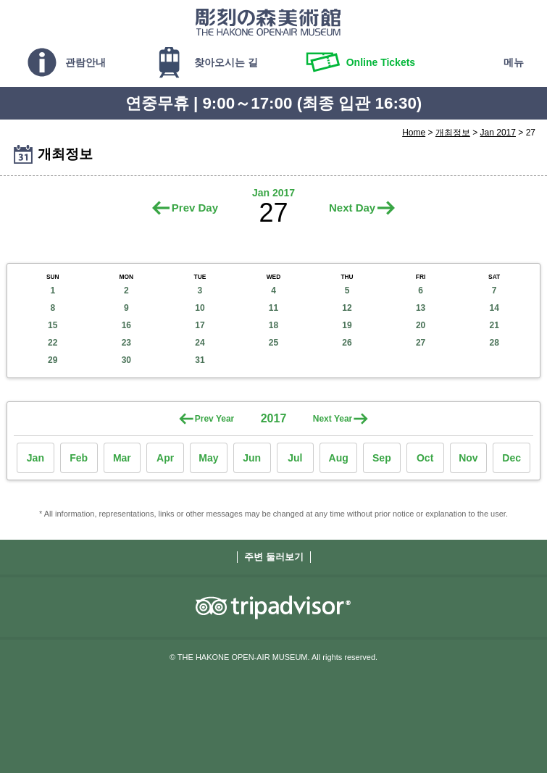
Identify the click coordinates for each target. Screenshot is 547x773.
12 (346, 308)
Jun (252, 458)
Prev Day (195, 207)
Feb (79, 458)
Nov (468, 458)
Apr (165, 458)
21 (494, 325)
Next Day (352, 207)
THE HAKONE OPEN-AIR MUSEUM (268, 22)
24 (199, 343)
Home (413, 133)
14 (494, 308)
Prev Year (215, 419)
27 (420, 343)
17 (199, 325)
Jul (295, 458)
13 (420, 308)
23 (126, 343)
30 (126, 360)
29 (52, 360)
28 (494, 343)
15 (52, 325)
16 (126, 325)
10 (199, 308)
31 (199, 360)
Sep (381, 458)
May (208, 458)
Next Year (333, 419)
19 (346, 325)
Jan (35, 458)
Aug (338, 458)
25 (273, 343)
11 (273, 308)
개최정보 (452, 133)
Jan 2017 (498, 133)
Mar (122, 458)
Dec (511, 458)
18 (273, 325)
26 (346, 343)
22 (52, 343)
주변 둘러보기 (274, 556)
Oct (425, 458)
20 (420, 325)
